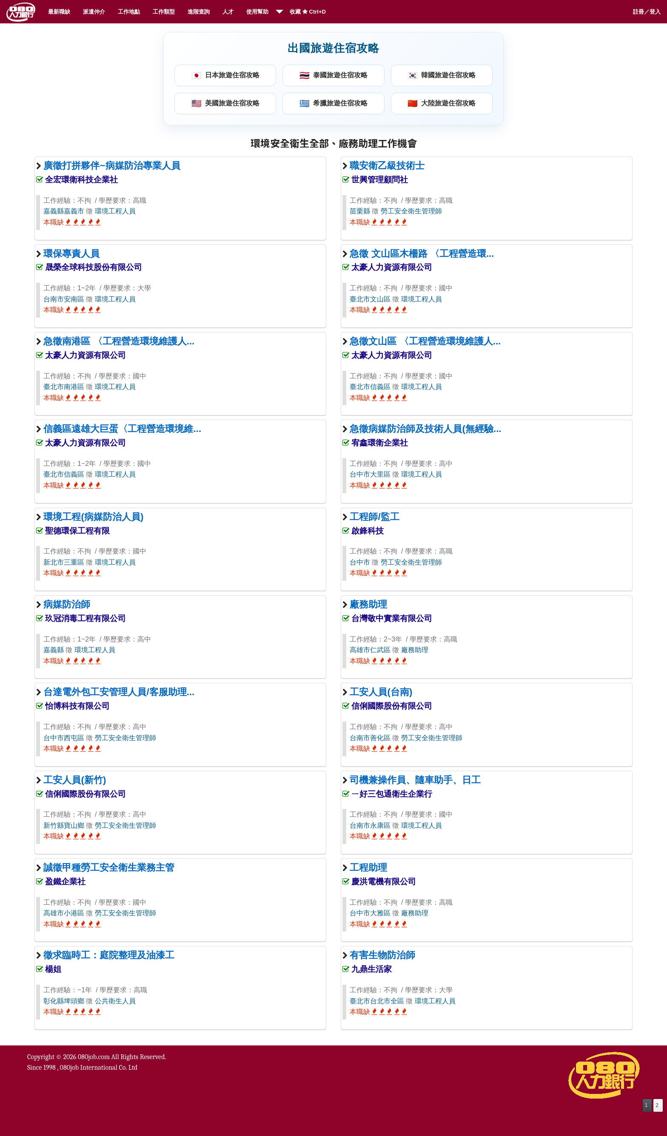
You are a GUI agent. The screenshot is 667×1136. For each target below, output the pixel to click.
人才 (228, 12)
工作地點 (129, 12)
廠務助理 (414, 649)
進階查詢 (199, 12)
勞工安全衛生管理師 (411, 211)
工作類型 (164, 12)
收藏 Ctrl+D (308, 12)
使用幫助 (257, 12)
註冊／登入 (647, 12)
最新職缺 (59, 12)
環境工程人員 (115, 211)
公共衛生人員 (115, 1001)
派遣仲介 (94, 12)
